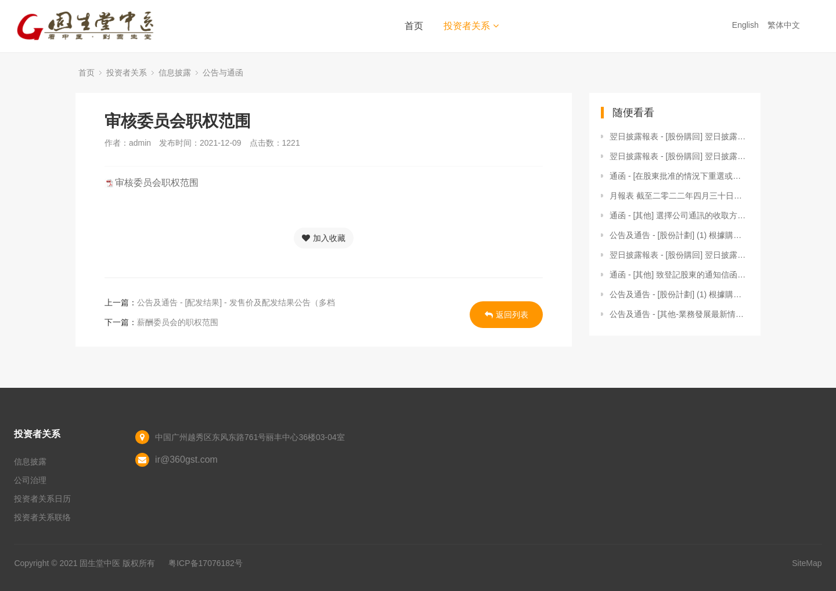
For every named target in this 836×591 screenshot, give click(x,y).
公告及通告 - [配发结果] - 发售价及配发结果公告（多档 (236, 302)
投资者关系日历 (42, 498)
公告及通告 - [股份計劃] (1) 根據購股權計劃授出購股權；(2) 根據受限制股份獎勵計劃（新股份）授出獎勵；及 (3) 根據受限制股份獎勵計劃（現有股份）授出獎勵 (679, 294)
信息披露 (174, 72)
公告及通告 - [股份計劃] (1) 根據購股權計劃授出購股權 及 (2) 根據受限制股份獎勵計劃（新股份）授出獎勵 (679, 235)
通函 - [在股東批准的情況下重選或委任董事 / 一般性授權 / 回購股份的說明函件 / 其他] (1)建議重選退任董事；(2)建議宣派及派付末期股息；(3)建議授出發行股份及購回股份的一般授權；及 (679, 176)
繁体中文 (784, 25)
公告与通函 (223, 72)
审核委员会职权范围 (157, 183)
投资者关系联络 (42, 517)
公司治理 (30, 480)
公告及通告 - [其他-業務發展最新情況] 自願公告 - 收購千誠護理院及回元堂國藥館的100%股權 (679, 314)
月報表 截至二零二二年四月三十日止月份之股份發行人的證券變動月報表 (679, 195)
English (746, 25)
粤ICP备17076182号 (205, 563)
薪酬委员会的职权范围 (177, 322)
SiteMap (806, 563)
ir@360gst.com (186, 459)
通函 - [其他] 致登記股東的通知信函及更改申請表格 (679, 274)
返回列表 (506, 314)
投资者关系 (471, 26)
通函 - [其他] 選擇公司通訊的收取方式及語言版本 (679, 215)
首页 (414, 26)
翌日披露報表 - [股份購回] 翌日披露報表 (679, 136)
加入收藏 (323, 238)
